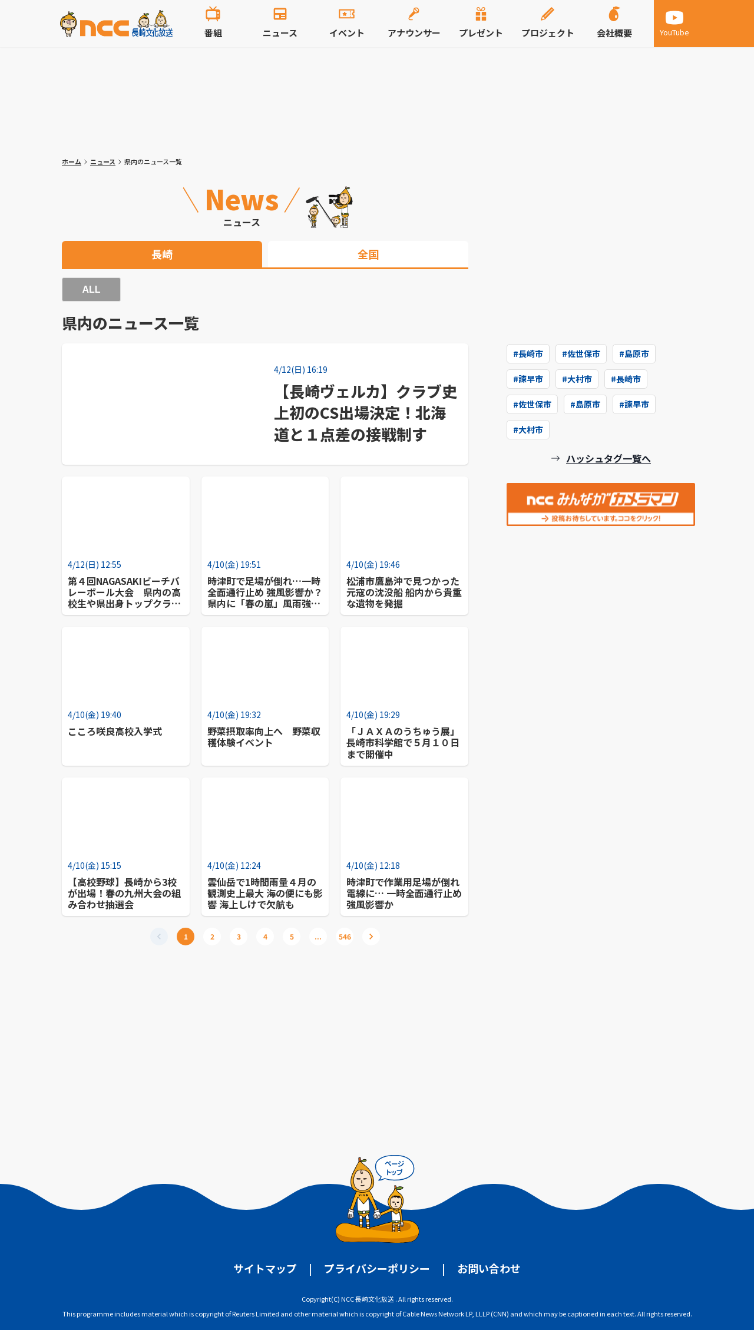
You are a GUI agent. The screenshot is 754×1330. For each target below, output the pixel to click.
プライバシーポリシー (377, 1268)
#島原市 (634, 353)
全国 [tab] (368, 254)
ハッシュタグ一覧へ (608, 458)
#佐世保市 (581, 353)
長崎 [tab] (162, 254)
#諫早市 (528, 379)
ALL (91, 289)
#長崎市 (528, 353)
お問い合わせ (489, 1268)
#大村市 (577, 379)
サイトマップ (265, 1268)
